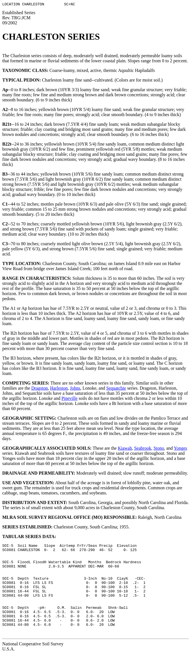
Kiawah (125, 449)
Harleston (59, 389)
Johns (75, 389)
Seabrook (142, 449)
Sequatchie (116, 389)
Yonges (180, 449)
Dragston (39, 389)
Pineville (69, 399)
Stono (158, 449)
